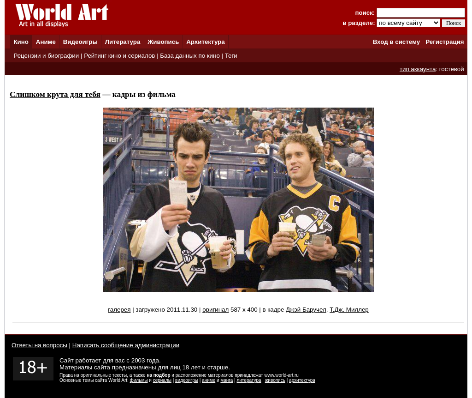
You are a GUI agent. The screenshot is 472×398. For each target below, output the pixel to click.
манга (226, 380)
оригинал (215, 309)
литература (248, 380)
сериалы (162, 380)
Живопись (163, 41)
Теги (231, 55)
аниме (208, 380)
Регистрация (444, 41)
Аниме (46, 41)
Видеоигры (80, 41)
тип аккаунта (418, 69)
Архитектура (205, 41)
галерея (119, 309)
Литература (123, 41)
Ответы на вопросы (39, 345)
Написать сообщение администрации (125, 345)
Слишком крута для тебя (55, 94)
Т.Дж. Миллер (349, 309)
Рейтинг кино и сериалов (119, 55)
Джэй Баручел (306, 309)
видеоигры (186, 380)
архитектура (302, 380)
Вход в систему (396, 41)
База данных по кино (189, 55)
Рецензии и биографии (46, 55)
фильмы (139, 380)
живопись (275, 380)
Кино (21, 41)
